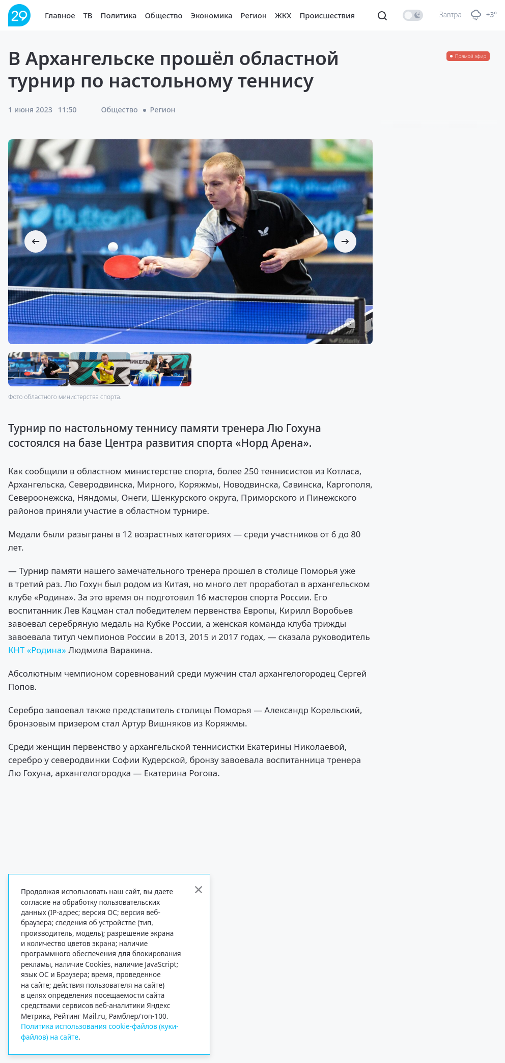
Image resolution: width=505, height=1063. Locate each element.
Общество (164, 15)
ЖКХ (283, 15)
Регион (254, 15)
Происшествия (327, 15)
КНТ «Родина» (37, 650)
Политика (119, 15)
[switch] (413, 15)
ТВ (88, 15)
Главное (60, 15)
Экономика (212, 15)
